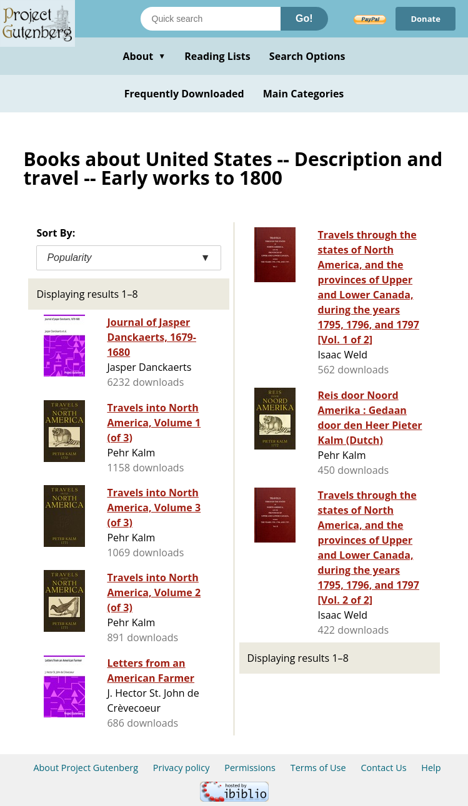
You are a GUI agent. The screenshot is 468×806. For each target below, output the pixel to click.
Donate (426, 18)
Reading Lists (217, 56)
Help (431, 768)
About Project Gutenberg (85, 768)
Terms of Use (318, 768)
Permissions (250, 768)
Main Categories (303, 94)
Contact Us (383, 768)
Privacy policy (181, 768)
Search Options (307, 56)
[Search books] (211, 19)
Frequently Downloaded (184, 94)
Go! (304, 18)
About (144, 56)
